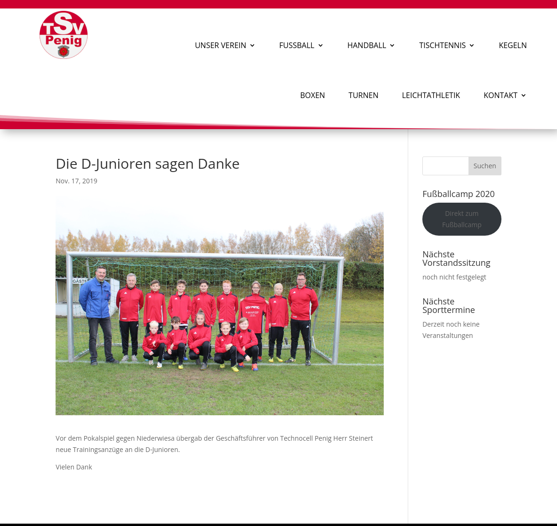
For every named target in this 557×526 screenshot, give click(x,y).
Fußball (297, 45)
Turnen (363, 95)
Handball (367, 45)
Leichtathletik (431, 95)
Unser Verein (220, 45)
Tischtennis (442, 45)
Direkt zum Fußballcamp (462, 219)
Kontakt (500, 95)
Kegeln (513, 45)
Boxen (312, 95)
